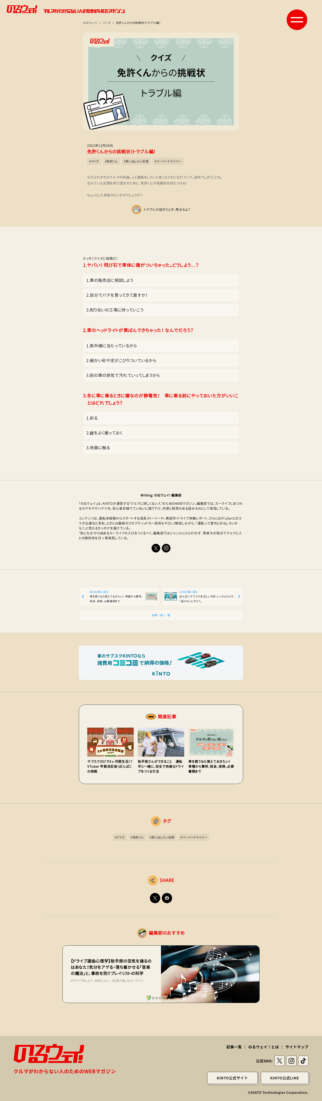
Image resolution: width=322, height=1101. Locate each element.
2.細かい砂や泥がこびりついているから (121, 360)
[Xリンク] (156, 548)
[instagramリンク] (166, 548)
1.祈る (92, 418)
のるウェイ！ (90, 23)
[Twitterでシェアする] (155, 898)
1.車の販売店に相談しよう (109, 280)
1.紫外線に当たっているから (111, 345)
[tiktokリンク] (303, 1061)
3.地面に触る (98, 447)
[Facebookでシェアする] (166, 898)
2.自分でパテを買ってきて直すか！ (117, 295)
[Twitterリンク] (279, 1061)
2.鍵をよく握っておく (104, 433)
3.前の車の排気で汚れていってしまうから (123, 375)
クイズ (107, 23)
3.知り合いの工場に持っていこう (114, 310)
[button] (297, 19)
